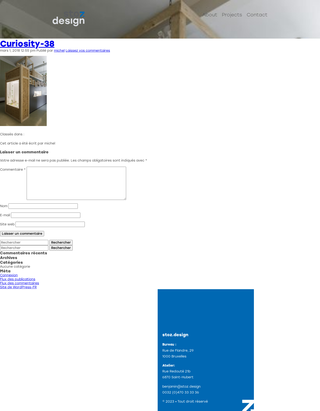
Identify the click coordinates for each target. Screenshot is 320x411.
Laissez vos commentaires (88, 51)
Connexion (9, 275)
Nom (3, 206)
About (209, 15)
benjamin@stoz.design (181, 387)
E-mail (5, 215)
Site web (7, 224)
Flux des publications (17, 279)
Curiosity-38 (27, 44)
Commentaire (13, 170)
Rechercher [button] (61, 243)
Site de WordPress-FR (18, 287)
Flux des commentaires (19, 283)
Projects (232, 15)
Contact (257, 15)
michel (59, 51)
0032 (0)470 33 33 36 (180, 392)
